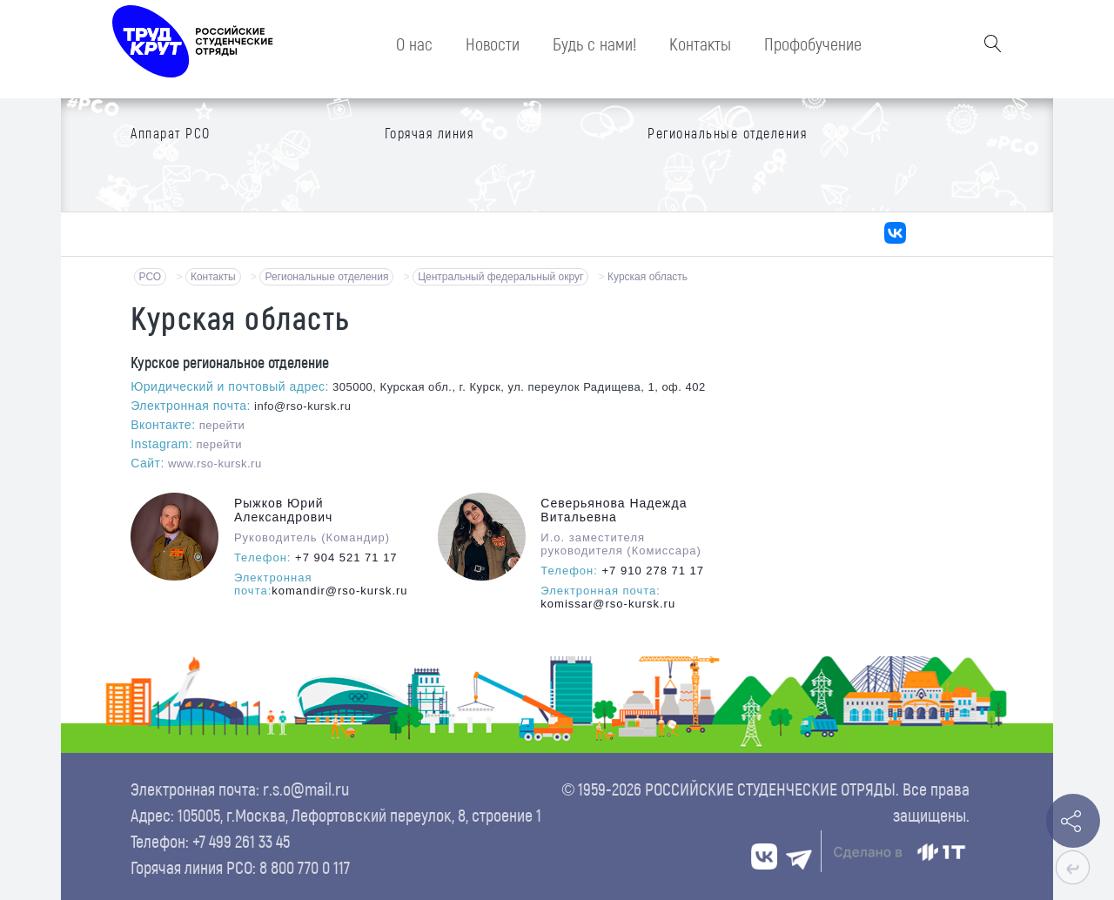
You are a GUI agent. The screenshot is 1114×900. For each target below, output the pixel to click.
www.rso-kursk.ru (215, 463)
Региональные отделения (326, 277)
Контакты (213, 277)
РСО (150, 277)
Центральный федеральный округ (500, 277)
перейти (222, 425)
